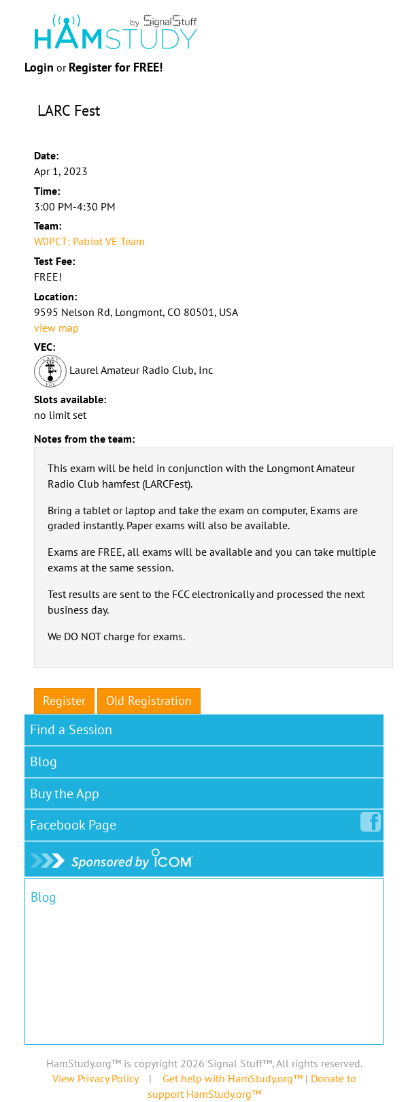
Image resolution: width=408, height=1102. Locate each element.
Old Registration (149, 700)
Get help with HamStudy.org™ (233, 1078)
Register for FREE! (116, 67)
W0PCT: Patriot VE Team (89, 241)
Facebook (76, 822)
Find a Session (71, 729)
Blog (43, 761)
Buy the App (64, 793)
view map (56, 327)
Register (64, 700)
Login (39, 67)
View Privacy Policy (95, 1078)
